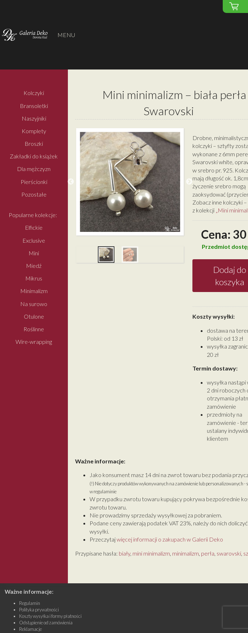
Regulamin (29, 603)
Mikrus (33, 278)
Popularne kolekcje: (33, 215)
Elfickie (34, 227)
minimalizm (185, 553)
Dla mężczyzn (34, 169)
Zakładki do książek (34, 156)
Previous (70, 181)
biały (124, 553)
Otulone (34, 316)
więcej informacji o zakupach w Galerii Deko (170, 539)
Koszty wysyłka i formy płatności (50, 616)
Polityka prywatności (39, 609)
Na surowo (33, 303)
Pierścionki (34, 181)
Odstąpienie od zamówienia (46, 622)
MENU (66, 34)
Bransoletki (34, 105)
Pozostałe (34, 194)
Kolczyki (33, 93)
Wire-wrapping (34, 341)
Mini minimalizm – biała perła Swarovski (174, 102)
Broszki (34, 143)
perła (207, 553)
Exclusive (33, 240)
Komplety (34, 130)
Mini (34, 253)
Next (189, 181)
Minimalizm (34, 291)
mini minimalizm (151, 553)
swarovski (229, 553)
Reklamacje (30, 629)
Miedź (34, 265)
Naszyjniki (34, 118)
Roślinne (33, 329)
